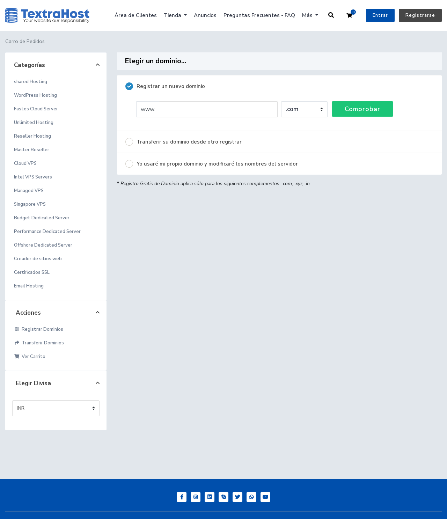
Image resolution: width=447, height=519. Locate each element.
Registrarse (420, 15)
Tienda (173, 15)
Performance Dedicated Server (47, 231)
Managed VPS (29, 191)
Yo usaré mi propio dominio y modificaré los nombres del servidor (211, 164)
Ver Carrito (29, 356)
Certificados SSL (32, 272)
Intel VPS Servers (33, 177)
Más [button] (308, 15)
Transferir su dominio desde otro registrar (183, 142)
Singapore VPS (30, 204)
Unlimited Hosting (33, 122)
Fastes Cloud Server (36, 109)
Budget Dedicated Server (41, 218)
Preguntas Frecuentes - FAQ (259, 15)
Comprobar (362, 109)
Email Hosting (29, 286)
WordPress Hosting (35, 95)
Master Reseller (31, 150)
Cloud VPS (25, 163)
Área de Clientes (136, 15)
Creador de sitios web (38, 259)
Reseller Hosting (32, 136)
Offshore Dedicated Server (43, 245)
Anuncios (205, 15)
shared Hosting (30, 82)
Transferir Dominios (39, 343)
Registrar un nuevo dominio (165, 86)
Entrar (380, 15)
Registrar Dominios (38, 329)
